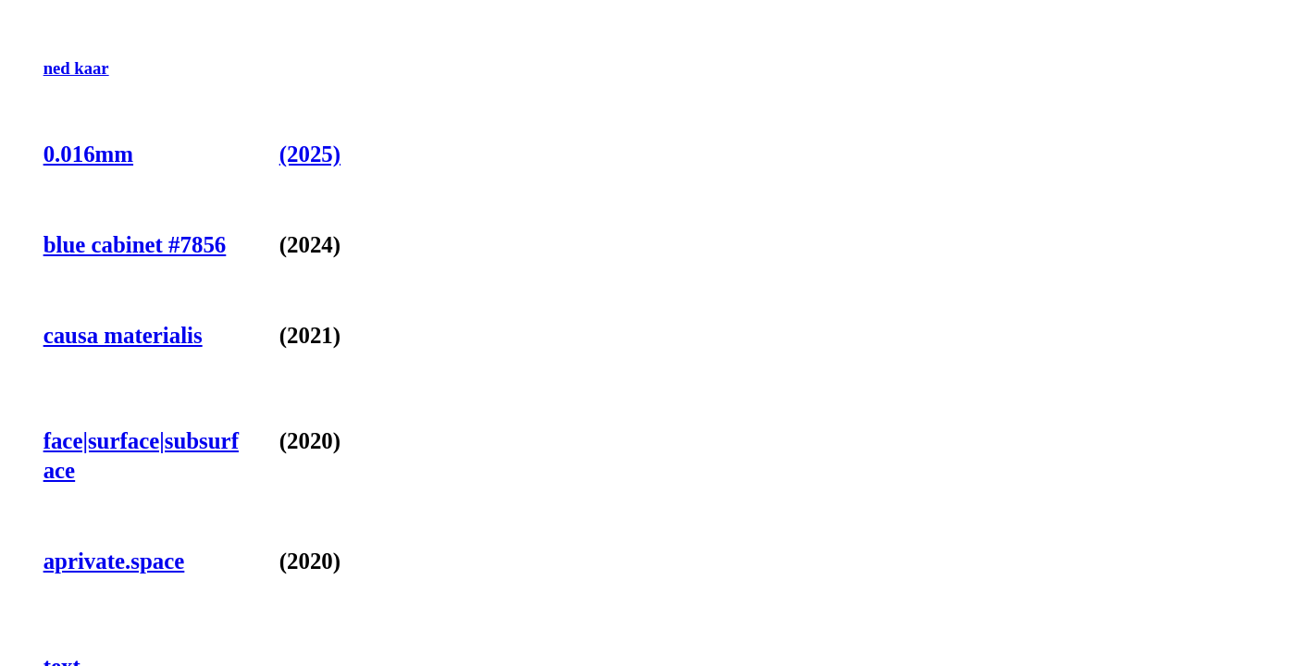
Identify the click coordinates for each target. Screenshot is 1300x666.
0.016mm (88, 154)
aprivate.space (114, 561)
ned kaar (76, 68)
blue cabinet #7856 (135, 244)
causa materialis (123, 335)
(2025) (309, 154)
